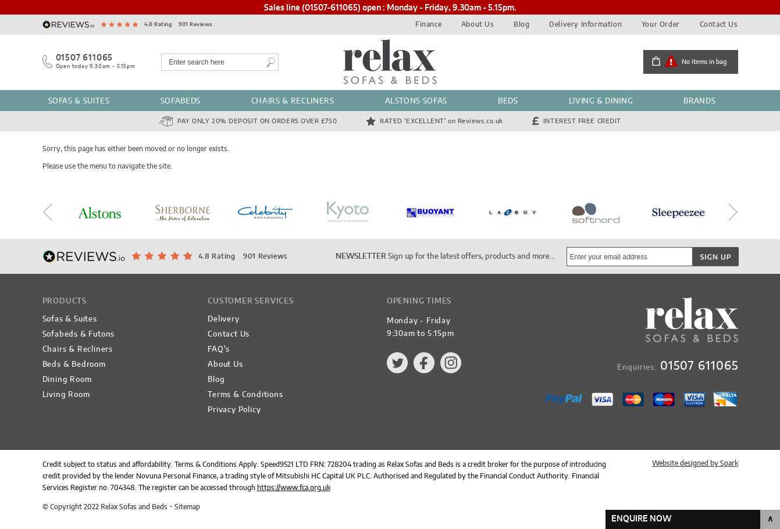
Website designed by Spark (695, 463)
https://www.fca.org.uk (293, 487)
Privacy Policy (234, 410)
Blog (521, 24)
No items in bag (704, 62)
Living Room (66, 395)
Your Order (661, 24)
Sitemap (187, 506)
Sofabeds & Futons (78, 334)
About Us (477, 24)
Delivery (223, 319)
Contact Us (719, 24)
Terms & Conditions (245, 395)
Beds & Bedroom (74, 365)
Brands (699, 101)
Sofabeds (181, 101)
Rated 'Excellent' (441, 121)
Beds (508, 101)
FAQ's (219, 349)
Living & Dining (601, 101)
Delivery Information (585, 24)
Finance (428, 24)
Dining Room (67, 380)
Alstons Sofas (416, 101)
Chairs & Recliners (292, 101)
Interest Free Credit (582, 121)
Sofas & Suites (79, 101)
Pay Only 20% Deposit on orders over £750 (257, 121)
